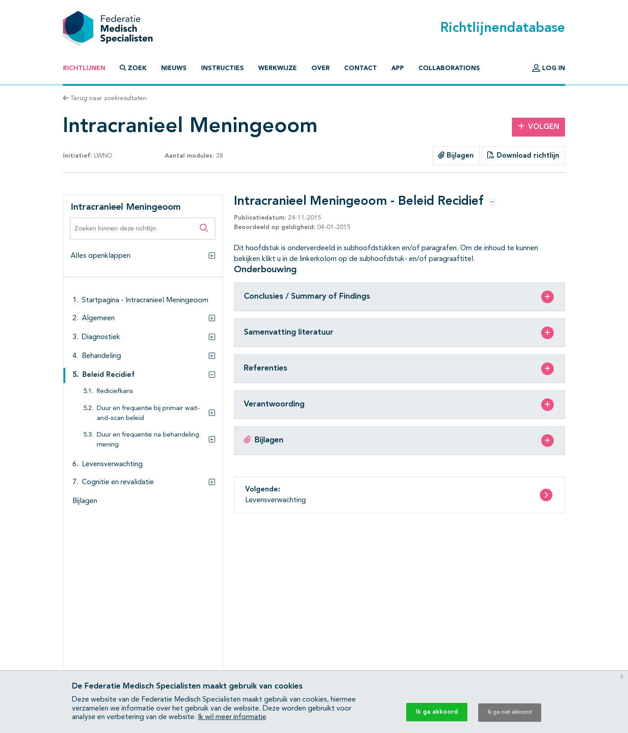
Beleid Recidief (108, 375)
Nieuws (174, 68)
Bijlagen (456, 155)
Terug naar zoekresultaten (105, 98)
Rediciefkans (115, 391)
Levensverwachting (112, 464)
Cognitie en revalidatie (118, 482)
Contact (360, 68)
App (397, 68)
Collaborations (449, 68)
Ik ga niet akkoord (510, 712)
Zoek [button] (133, 68)
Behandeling (101, 356)
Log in (548, 68)
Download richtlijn (523, 155)
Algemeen (98, 318)
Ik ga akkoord (437, 712)
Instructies (222, 68)
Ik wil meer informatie (232, 717)
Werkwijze (277, 68)
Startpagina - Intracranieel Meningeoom (145, 300)
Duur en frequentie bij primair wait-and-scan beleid (148, 413)
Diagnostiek (101, 337)
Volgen (538, 127)
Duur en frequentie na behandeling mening (148, 440)
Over (320, 68)
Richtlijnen (84, 68)
